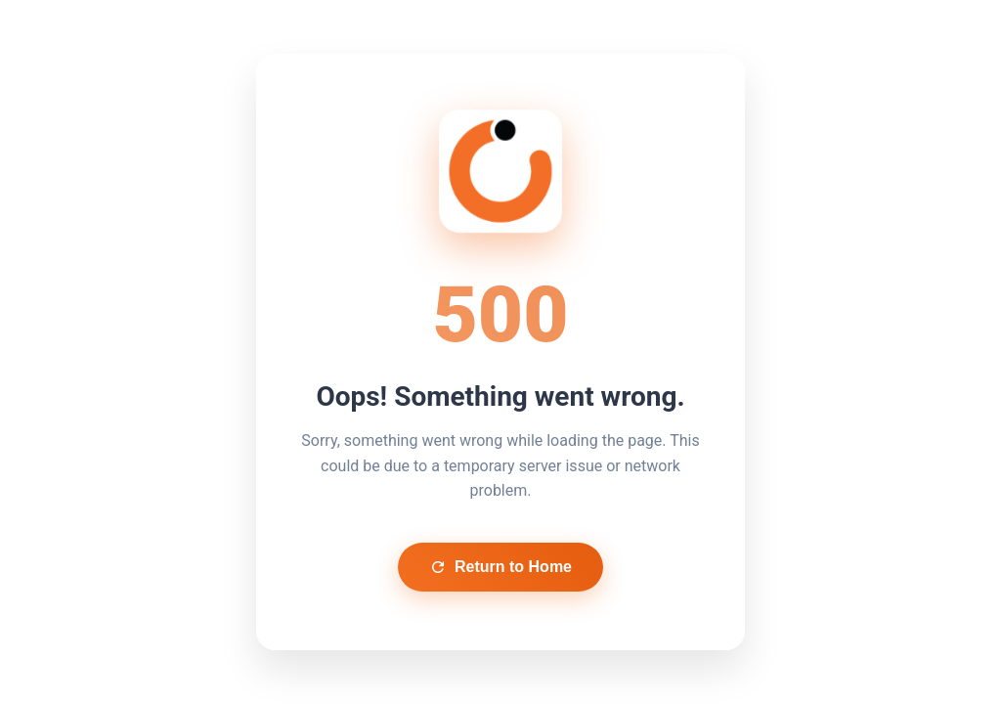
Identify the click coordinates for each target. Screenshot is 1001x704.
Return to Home (500, 567)
